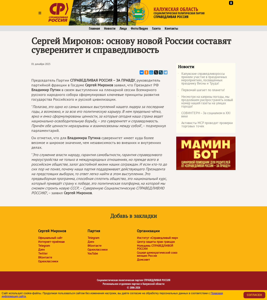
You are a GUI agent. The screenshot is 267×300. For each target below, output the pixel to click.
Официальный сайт (50, 237)
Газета (156, 28)
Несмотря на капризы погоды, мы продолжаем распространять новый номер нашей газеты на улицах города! (205, 101)
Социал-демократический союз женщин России (157, 254)
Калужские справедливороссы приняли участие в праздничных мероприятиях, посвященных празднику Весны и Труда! (202, 78)
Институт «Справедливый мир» (157, 237)
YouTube (93, 253)
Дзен (41, 249)
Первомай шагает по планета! (201, 90)
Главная (94, 28)
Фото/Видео (139, 28)
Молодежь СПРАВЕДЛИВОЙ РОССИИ (155, 247)
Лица (123, 28)
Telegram (44, 245)
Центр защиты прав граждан (156, 241)
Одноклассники (48, 261)
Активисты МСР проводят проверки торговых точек (205, 124)
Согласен (254, 295)
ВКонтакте (45, 257)
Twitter (43, 253)
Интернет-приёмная (51, 241)
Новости (109, 28)
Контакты (171, 28)
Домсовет (143, 259)
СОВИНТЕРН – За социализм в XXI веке (204, 114)
